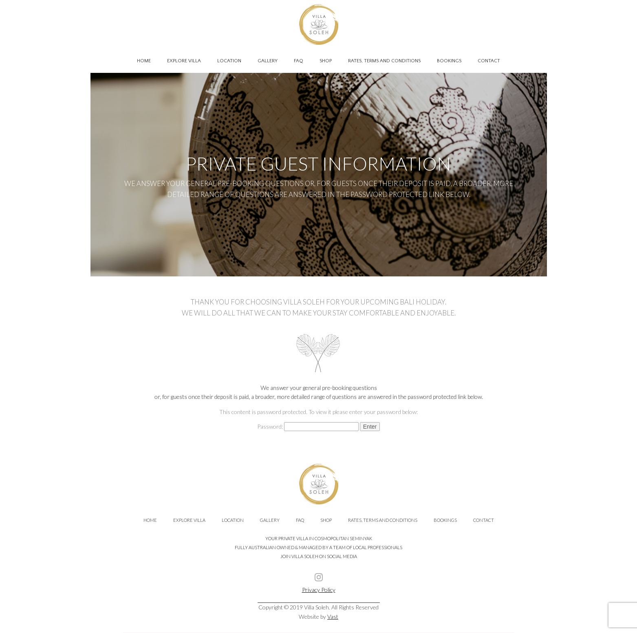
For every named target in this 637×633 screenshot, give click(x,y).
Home (144, 61)
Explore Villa (184, 61)
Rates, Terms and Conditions (384, 61)
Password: (308, 426)
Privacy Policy (318, 589)
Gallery (268, 61)
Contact (489, 61)
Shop (326, 61)
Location (229, 61)
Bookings (449, 61)
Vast (332, 616)
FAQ (298, 61)
